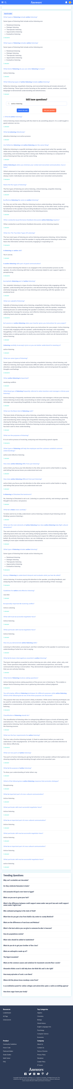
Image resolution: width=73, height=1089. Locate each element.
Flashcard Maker (8, 1051)
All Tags (5, 1016)
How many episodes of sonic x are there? (17, 974)
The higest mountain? (11, 957)
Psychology (40, 1030)
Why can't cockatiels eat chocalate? (16, 880)
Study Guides (7, 1055)
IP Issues (40, 1065)
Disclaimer (40, 1058)
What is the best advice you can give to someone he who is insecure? (27, 928)
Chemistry (40, 1016)
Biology (39, 1020)
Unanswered (7, 1020)
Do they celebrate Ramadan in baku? (16, 886)
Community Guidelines (10, 1044)
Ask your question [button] (49, 110)
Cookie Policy (41, 1062)
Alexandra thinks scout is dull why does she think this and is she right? (28, 969)
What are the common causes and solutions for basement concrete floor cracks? (31, 963)
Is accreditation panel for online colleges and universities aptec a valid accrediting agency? (35, 986)
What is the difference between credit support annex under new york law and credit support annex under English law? (36, 904)
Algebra (39, 1013)
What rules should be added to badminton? (18, 940)
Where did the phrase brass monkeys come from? (20, 980)
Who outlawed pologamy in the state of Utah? (19, 911)
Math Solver (6, 1058)
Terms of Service (42, 1051)
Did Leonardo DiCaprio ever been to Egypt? (18, 892)
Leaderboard (7, 1013)
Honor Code (6, 1048)
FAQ (4, 1062)
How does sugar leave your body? (15, 992)
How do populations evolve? (13, 934)
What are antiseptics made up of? (15, 951)
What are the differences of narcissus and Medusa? (21, 922)
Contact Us (40, 1048)
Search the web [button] (22, 110)
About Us (40, 1044)
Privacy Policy (41, 1055)
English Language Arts (44, 1027)
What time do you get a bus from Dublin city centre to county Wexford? (28, 917)
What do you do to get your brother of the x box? (20, 945)
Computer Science (42, 1034)
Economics (40, 1037)
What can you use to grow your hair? (16, 897)
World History (41, 1023)
